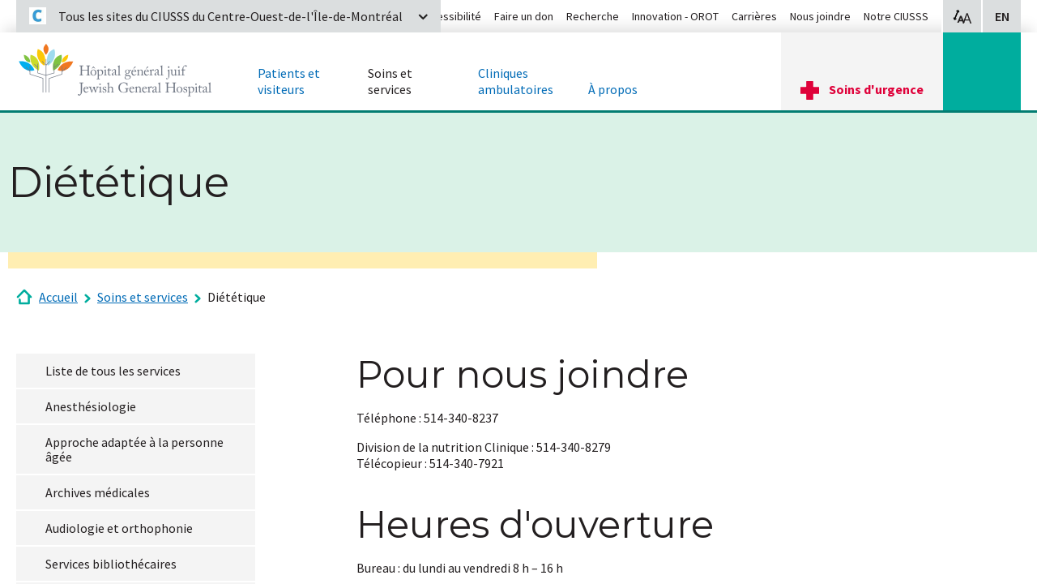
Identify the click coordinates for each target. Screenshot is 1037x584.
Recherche (592, 16)
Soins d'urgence (876, 89)
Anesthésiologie (90, 406)
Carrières (754, 16)
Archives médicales (97, 492)
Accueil (58, 297)
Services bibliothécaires (111, 564)
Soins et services (142, 297)
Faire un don (523, 16)
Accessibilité (450, 16)
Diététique (236, 297)
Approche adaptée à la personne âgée (134, 449)
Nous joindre (820, 16)
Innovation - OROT (675, 16)
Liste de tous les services (113, 371)
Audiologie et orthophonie (119, 528)
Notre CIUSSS (896, 16)
